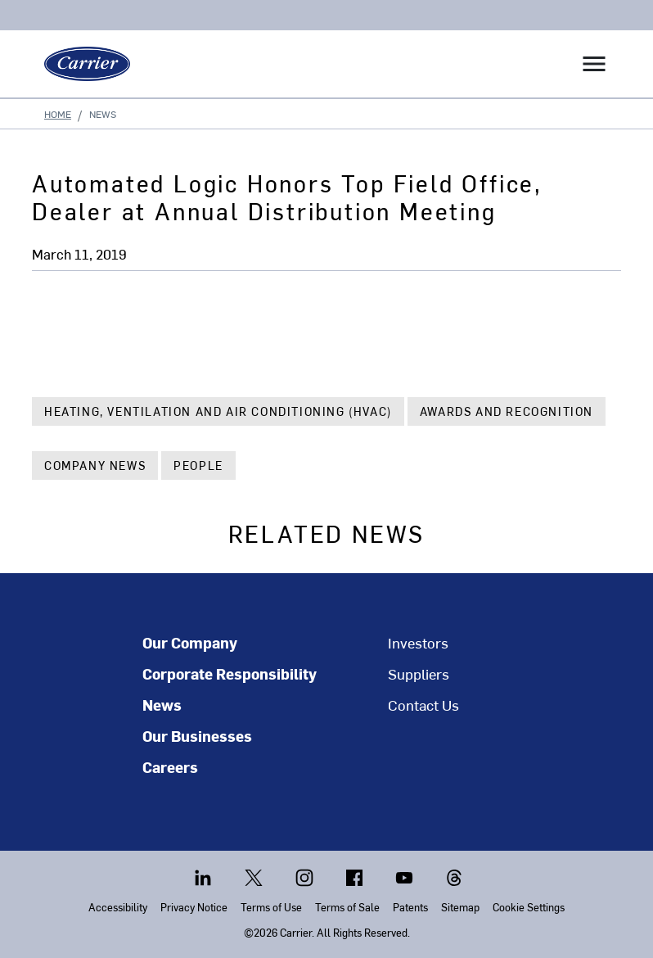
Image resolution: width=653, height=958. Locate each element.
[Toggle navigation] (594, 63)
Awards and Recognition (506, 411)
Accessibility (117, 907)
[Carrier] (81, 64)
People (198, 465)
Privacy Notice (193, 907)
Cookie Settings (529, 907)
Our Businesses (197, 736)
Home (57, 113)
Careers (170, 767)
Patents (410, 907)
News (162, 705)
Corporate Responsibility (229, 674)
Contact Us (423, 705)
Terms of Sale (347, 907)
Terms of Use (271, 907)
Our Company (189, 643)
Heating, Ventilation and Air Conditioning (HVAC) (218, 411)
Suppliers (418, 674)
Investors (418, 643)
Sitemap (460, 907)
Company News (95, 465)
